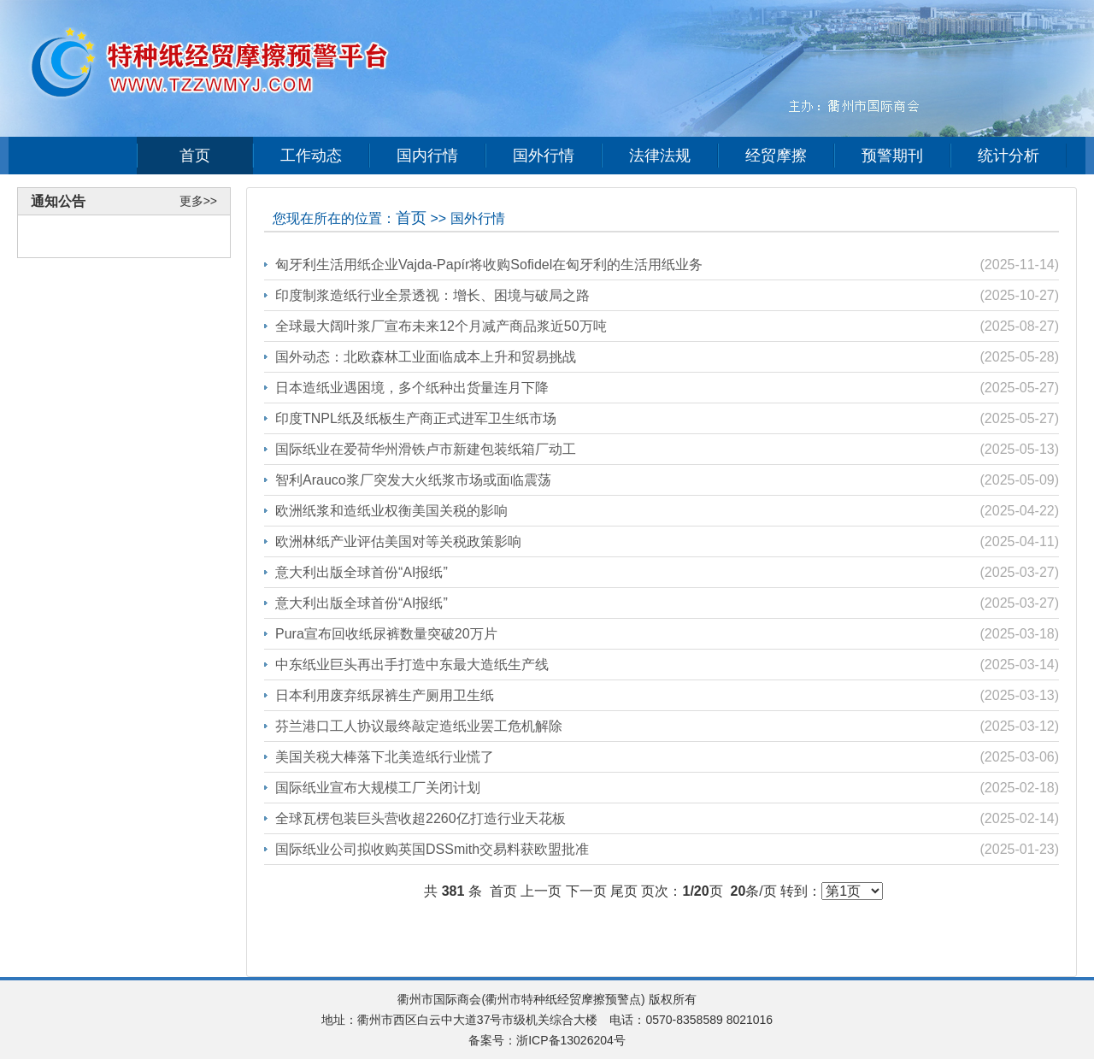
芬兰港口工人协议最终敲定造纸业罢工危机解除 (418, 726)
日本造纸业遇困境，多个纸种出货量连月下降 (412, 387)
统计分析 (1008, 155)
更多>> (198, 201)
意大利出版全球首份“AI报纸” (361, 572)
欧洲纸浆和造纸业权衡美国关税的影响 (391, 510)
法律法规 (660, 155)
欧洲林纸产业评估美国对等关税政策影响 (398, 541)
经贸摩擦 (776, 155)
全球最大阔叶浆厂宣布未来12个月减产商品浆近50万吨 (441, 326)
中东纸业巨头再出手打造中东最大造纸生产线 (412, 664)
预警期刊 (892, 155)
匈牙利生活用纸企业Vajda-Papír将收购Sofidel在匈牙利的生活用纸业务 (489, 264)
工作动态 (311, 155)
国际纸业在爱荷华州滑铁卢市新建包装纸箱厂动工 (425, 449)
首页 (194, 155)
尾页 (624, 891)
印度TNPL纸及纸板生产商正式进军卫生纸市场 (415, 418)
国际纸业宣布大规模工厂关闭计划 (377, 787)
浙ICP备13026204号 (571, 1040)
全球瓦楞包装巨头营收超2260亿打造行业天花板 (420, 818)
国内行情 (427, 155)
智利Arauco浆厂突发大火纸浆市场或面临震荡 (413, 480)
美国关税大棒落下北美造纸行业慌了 (384, 757)
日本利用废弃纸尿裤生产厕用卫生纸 (384, 695)
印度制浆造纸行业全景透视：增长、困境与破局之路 (432, 295)
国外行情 (543, 155)
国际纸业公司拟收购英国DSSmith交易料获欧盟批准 (432, 849)
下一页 (586, 891)
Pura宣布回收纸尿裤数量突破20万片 (386, 634)
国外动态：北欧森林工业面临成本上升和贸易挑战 (425, 357)
